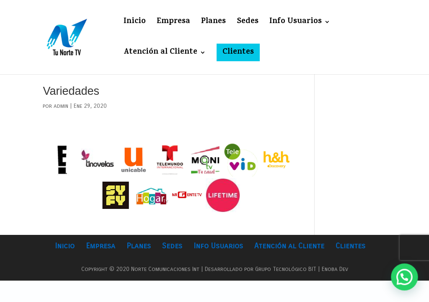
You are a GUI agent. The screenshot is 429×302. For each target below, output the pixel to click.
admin (61, 105)
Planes (213, 23)
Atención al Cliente (160, 54)
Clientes (238, 52)
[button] (406, 282)
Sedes (247, 23)
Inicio (135, 23)
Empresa (173, 23)
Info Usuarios (295, 23)
